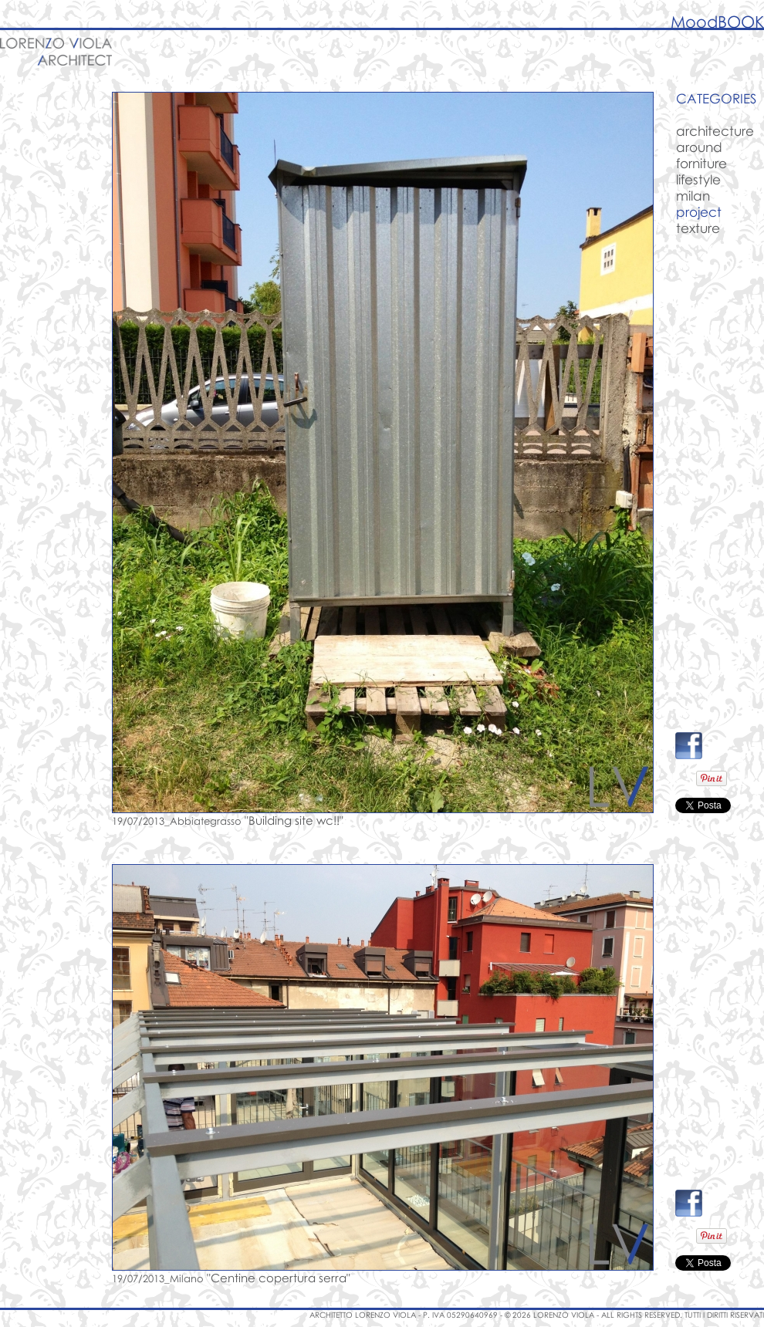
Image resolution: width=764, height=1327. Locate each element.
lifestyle (698, 179)
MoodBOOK (717, 22)
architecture (715, 131)
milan (693, 195)
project (699, 212)
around (699, 147)
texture (698, 228)
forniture (701, 163)
